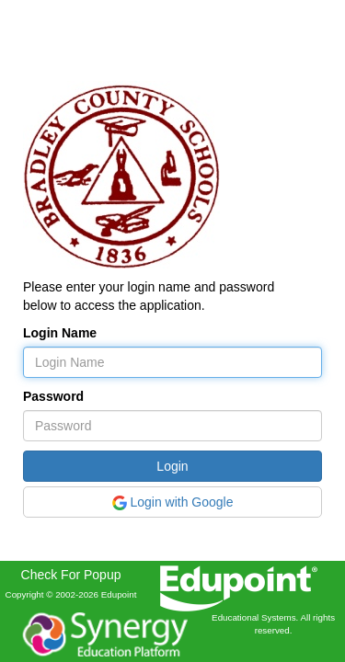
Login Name (60, 332)
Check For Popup (71, 574)
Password (53, 396)
